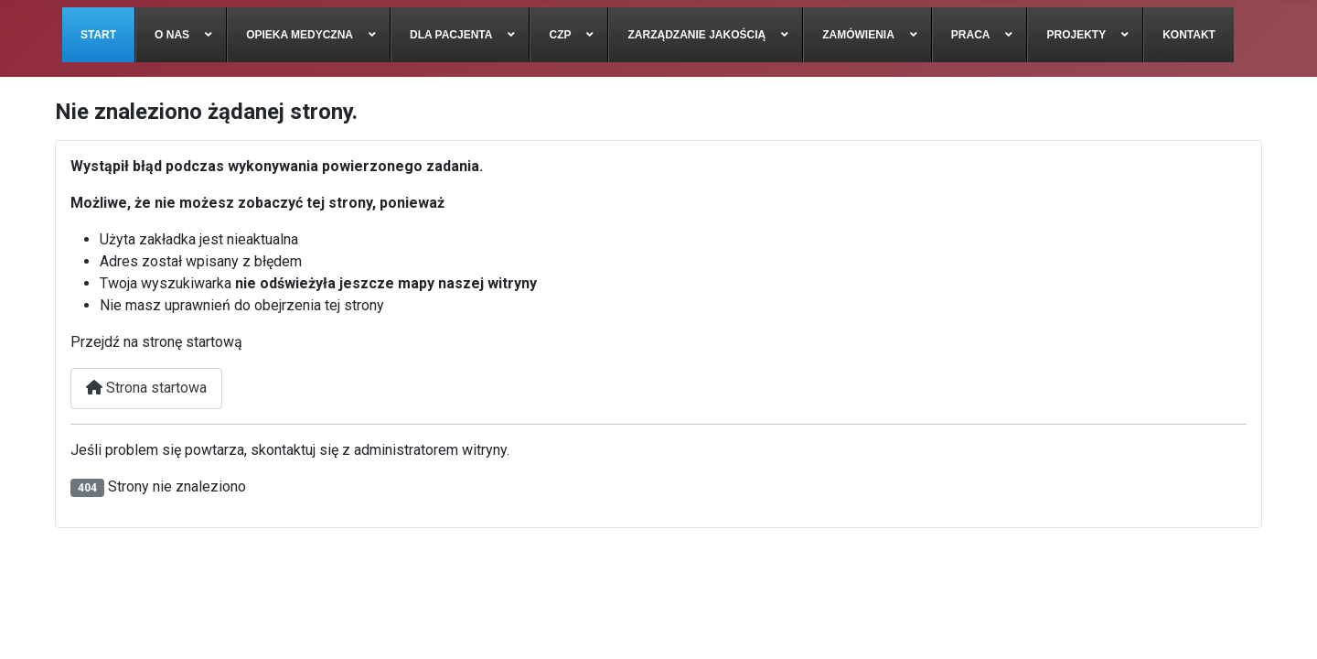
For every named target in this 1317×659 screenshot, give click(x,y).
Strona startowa (146, 387)
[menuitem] (98, 34)
